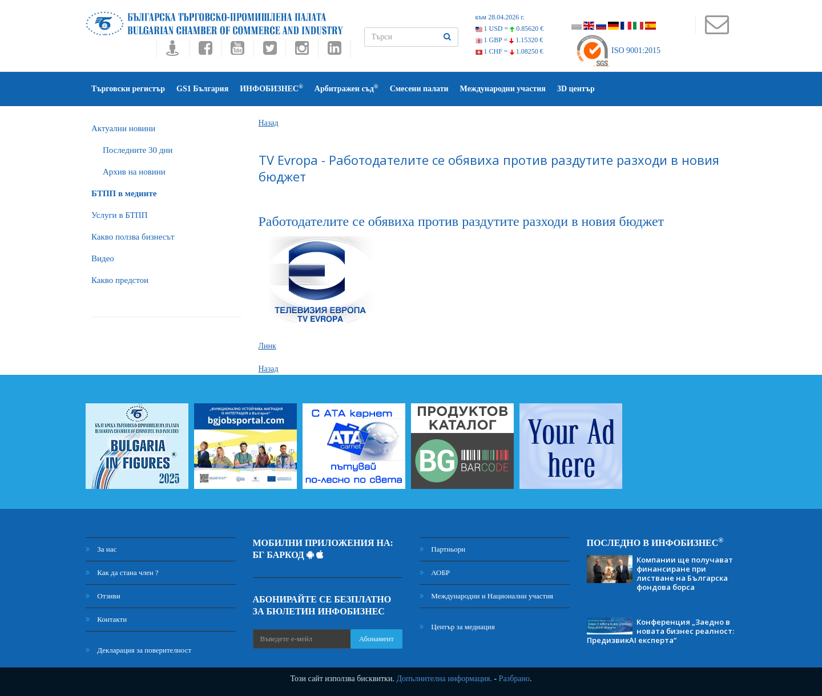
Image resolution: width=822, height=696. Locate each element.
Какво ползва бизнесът (133, 236)
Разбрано (514, 678)
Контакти (106, 619)
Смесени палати (419, 88)
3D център (576, 88)
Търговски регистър (128, 88)
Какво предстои (119, 280)
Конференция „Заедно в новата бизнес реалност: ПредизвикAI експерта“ (660, 631)
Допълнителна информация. (444, 678)
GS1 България (202, 88)
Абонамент (376, 638)
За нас (101, 549)
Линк (267, 346)
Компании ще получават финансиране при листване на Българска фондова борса (684, 573)
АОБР (435, 572)
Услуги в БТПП (119, 215)
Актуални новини (123, 128)
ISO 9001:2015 (617, 50)
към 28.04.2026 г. (500, 17)
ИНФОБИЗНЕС (271, 88)
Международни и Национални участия (486, 596)
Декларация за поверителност (138, 650)
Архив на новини (134, 171)
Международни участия (503, 88)
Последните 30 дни (137, 150)
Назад (269, 123)
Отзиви (103, 596)
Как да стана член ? (122, 572)
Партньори (442, 549)
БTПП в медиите (123, 193)
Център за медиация (457, 626)
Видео (102, 258)
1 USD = (510, 29)
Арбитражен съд (346, 88)
